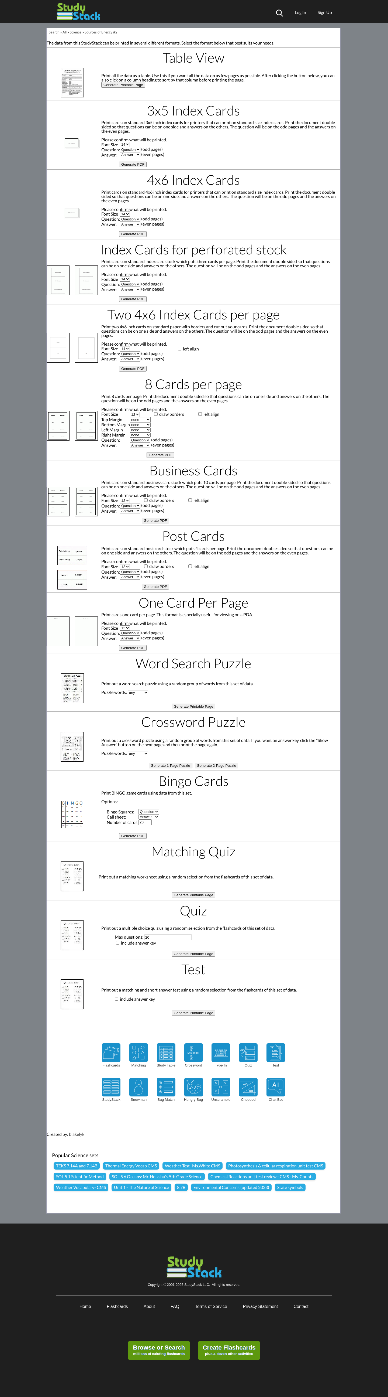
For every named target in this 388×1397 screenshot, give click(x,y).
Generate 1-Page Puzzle (170, 766)
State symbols (290, 1187)
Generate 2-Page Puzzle (216, 766)
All (65, 32)
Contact (301, 1306)
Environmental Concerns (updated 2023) (231, 1187)
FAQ (175, 1306)
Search (54, 32)
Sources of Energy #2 (101, 32)
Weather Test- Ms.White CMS (192, 1165)
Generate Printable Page (123, 85)
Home (85, 1306)
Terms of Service (211, 1306)
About (149, 1306)
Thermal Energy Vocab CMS (131, 1165)
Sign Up (325, 12)
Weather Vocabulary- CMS (81, 1187)
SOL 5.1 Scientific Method (80, 1176)
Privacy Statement (260, 1306)
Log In (300, 12)
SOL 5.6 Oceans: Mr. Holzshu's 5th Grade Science (157, 1176)
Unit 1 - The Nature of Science (141, 1187)
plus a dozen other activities (229, 1350)
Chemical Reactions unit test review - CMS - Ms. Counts (261, 1176)
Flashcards (117, 1306)
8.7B (181, 1187)
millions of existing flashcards (159, 1350)
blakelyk (76, 1134)
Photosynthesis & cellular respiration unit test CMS (275, 1165)
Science (75, 32)
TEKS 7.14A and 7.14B (76, 1165)
